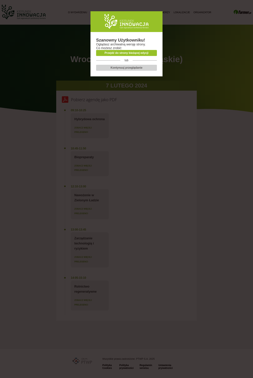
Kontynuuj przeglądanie (126, 67)
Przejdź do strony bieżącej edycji (126, 52)
